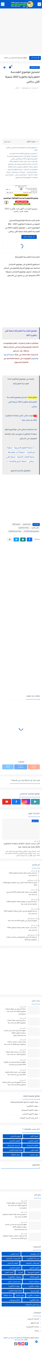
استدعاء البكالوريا (33, 1258)
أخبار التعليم (34, 67)
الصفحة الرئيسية (33, 1319)
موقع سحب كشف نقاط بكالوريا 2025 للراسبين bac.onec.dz (21, 894)
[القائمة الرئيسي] (39, 4)
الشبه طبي (34, 1150)
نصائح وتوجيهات (14, 1300)
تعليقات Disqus (8, 766)
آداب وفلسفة (34, 1254)
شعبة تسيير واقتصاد (18, 462)
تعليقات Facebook (21, 766)
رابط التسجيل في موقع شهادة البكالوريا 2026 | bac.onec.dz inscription (21, 903)
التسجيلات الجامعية (32, 1263)
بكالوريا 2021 (16, 524)
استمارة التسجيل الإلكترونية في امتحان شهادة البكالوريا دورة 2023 (21, 939)
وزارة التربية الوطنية (15, 531)
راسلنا (37, 1331)
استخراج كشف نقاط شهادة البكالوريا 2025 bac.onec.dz (23, 874)
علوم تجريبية (35, 1291)
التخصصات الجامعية (13, 1258)
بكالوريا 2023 (34, 1277)
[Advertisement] (21, 32)
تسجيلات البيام (34, 1281)
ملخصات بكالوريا (33, 1295)
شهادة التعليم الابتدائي (30, 1114)
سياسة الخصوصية (32, 1327)
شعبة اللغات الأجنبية (26, 457)
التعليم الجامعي (14, 1141)
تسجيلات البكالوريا (14, 1277)
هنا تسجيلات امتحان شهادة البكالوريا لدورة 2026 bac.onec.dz (15, 1043)
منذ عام (36, 841)
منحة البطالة (15, 1155)
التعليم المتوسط (32, 1145)
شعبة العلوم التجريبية (23, 448)
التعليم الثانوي (33, 1141)
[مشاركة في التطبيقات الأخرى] (9, 539)
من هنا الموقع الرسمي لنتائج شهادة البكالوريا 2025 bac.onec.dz (20, 912)
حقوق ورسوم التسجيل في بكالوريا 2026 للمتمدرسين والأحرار (15, 58)
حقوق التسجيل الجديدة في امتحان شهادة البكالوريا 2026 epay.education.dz (15, 1033)
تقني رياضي (35, 528)
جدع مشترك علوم (14, 1281)
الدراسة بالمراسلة (13, 1145)
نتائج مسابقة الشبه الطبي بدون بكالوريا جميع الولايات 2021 (19, 884)
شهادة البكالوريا (24, 528)
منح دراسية (34, 1155)
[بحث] (2, 4)
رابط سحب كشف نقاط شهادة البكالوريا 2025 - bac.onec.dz (21, 929)
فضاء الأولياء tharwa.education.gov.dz (24, 1102)
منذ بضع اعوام (31, 880)
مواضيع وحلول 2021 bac (31, 531)
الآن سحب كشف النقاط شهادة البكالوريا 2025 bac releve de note (22, 845)
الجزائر (20, 1272)
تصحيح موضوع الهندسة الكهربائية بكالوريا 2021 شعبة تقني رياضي (22, 402)
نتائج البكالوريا (34, 1300)
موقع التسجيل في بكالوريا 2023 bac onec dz (22, 921)
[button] (29, 539)
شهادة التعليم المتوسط (30, 1110)
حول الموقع (35, 1323)
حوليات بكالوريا (34, 1286)
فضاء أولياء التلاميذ (15, 1150)
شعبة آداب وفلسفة (16, 453)
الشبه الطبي (9, 1272)
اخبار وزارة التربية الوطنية (29, 1118)
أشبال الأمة (34, 1136)
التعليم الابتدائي (15, 1136)
